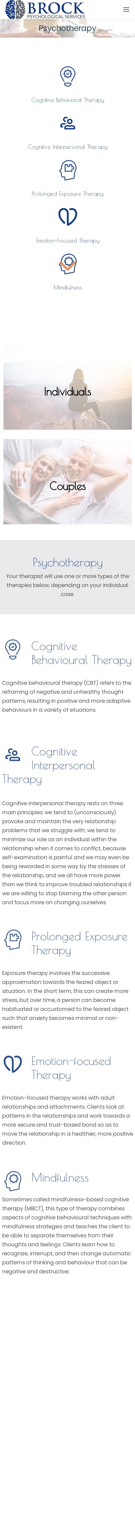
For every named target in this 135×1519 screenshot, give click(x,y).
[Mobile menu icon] (126, 9)
